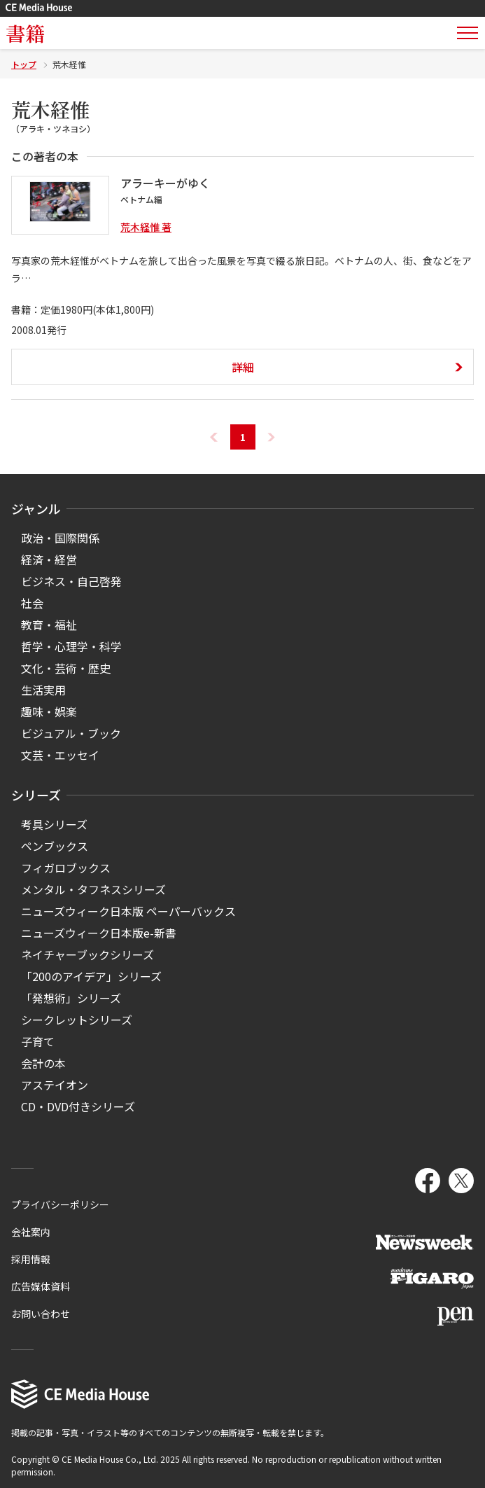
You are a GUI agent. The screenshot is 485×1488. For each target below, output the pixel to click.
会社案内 (30, 1232)
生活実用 (43, 689)
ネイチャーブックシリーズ (87, 954)
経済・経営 (49, 559)
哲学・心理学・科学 (71, 646)
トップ (23, 64)
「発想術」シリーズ (71, 997)
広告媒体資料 (40, 1286)
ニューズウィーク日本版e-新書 (98, 932)
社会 (32, 602)
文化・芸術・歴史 (66, 668)
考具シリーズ (54, 824)
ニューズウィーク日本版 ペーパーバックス (128, 911)
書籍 (25, 33)
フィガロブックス (66, 867)
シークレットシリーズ (76, 1019)
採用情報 (30, 1259)
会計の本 (43, 1063)
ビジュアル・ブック (71, 733)
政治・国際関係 (60, 537)
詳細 (243, 367)
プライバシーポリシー (60, 1204)
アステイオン (54, 1084)
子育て (38, 1041)
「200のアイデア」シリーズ (91, 976)
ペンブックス (54, 845)
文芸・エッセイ (60, 754)
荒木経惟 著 (145, 227)
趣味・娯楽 (49, 711)
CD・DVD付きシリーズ (78, 1106)
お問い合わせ (40, 1314)
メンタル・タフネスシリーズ (93, 889)
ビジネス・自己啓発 (71, 581)
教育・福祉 (49, 624)
